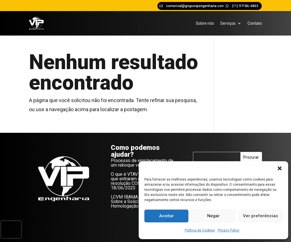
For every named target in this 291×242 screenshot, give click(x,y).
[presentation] (11, 229)
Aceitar (166, 215)
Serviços (228, 23)
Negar (213, 215)
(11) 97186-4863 (245, 6)
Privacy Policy (228, 230)
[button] (279, 168)
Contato (255, 23)
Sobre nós (205, 23)
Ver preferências (260, 215)
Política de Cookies (200, 230)
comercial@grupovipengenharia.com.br (197, 6)
